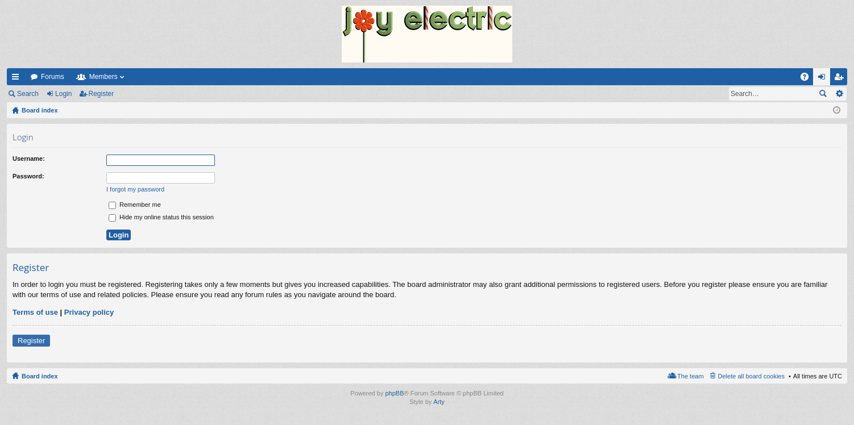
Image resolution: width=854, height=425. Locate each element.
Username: (29, 158)
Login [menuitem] (824, 79)
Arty (439, 401)
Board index (40, 376)
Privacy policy (89, 312)
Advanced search (839, 94)
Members (103, 77)
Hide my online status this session (161, 217)
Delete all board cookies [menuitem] (751, 376)
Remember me (135, 204)
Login (63, 94)
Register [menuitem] (841, 79)
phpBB (394, 393)
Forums (52, 77)
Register (101, 94)
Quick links (17, 79)
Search (28, 94)
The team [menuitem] (690, 376)
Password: (28, 176)
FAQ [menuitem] (808, 79)
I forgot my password (135, 189)
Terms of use (35, 312)
